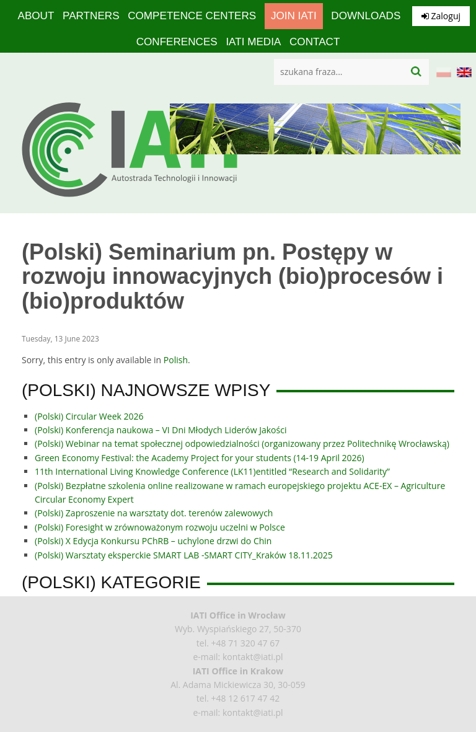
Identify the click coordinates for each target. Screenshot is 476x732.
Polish (176, 360)
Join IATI (292, 16)
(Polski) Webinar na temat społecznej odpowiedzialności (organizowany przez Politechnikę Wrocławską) (242, 443)
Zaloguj (441, 16)
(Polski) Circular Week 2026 (89, 416)
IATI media (253, 42)
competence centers (192, 16)
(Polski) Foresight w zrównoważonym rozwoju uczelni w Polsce (160, 527)
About (37, 16)
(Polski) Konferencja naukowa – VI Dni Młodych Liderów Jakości (160, 430)
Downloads (364, 16)
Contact (314, 42)
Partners (91, 16)
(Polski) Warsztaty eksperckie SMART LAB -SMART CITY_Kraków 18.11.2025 (184, 555)
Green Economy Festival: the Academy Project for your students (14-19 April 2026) (199, 458)
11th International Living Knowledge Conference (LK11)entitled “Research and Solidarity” (212, 471)
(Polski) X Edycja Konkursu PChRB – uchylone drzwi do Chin (153, 541)
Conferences (176, 42)
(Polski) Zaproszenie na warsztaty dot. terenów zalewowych (154, 513)
